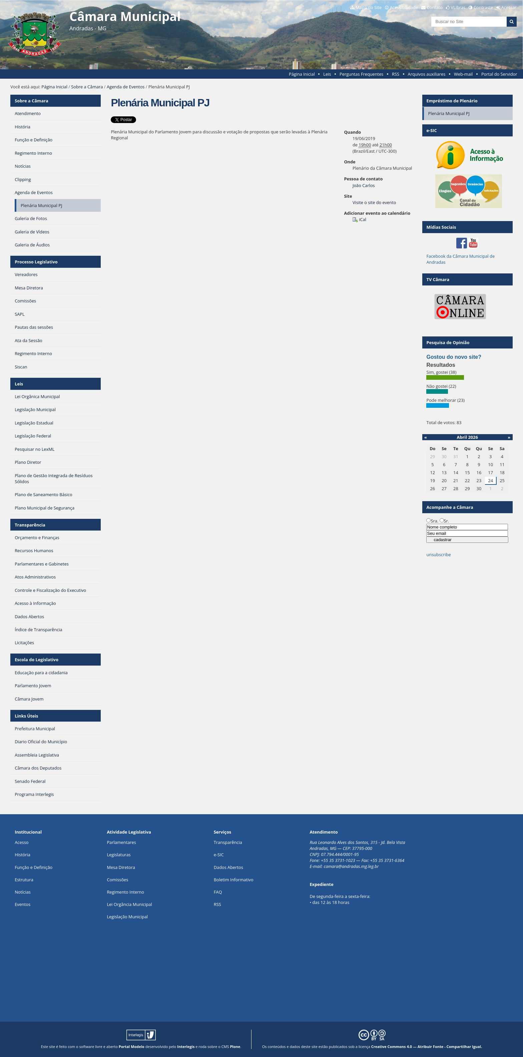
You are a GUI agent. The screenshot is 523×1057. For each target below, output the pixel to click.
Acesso (21, 842)
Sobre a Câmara (87, 87)
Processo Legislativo (36, 262)
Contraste (483, 7)
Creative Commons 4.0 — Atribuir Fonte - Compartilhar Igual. (426, 1046)
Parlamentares (121, 842)
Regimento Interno (125, 892)
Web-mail (463, 74)
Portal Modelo (131, 1046)
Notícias (23, 892)
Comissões (117, 880)
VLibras (458, 7)
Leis (327, 74)
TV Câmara (437, 279)
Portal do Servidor (499, 74)
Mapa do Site (369, 7)
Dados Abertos (228, 867)
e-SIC (219, 855)
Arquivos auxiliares (427, 74)
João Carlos (364, 185)
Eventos (22, 904)
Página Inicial (302, 74)
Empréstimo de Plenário (451, 101)
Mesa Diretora (121, 867)
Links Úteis (26, 716)
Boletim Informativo (233, 880)
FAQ (218, 892)
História (22, 855)
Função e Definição (33, 867)
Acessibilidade (404, 7)
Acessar (509, 7)
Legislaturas (118, 855)
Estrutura (24, 880)
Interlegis (185, 1046)
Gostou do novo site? (453, 357)
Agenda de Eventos (126, 87)
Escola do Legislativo (36, 660)
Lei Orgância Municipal (129, 904)
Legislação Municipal (127, 917)
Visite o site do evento (374, 202)
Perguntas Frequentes (361, 74)
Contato (435, 7)
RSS (395, 74)
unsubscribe (438, 555)
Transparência (30, 525)
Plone (235, 1046)
